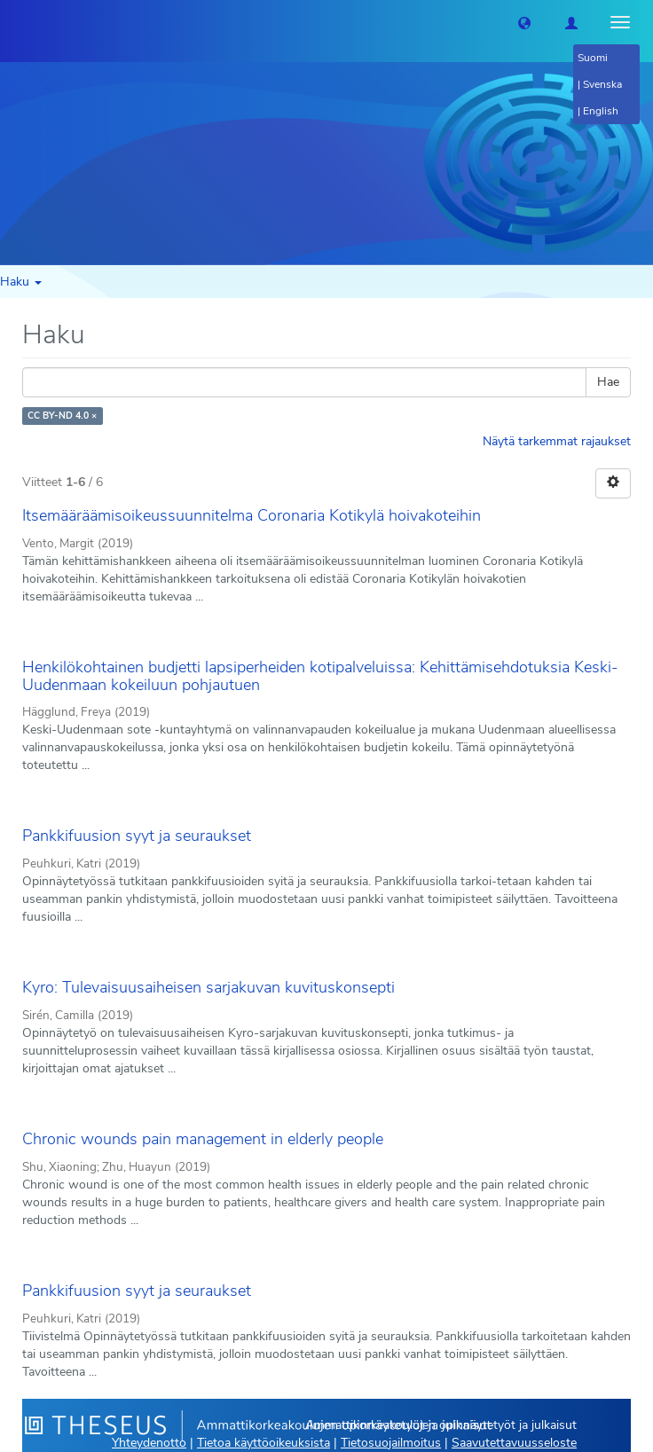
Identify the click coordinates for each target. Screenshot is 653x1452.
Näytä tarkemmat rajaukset (557, 441)
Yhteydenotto (149, 1442)
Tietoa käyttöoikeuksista (263, 1442)
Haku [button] (21, 281)
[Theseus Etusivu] (13, 22)
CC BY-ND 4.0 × (62, 415)
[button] (524, 22)
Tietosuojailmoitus (391, 1442)
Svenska (602, 84)
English (600, 111)
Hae (608, 381)
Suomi (593, 58)
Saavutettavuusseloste (514, 1442)
